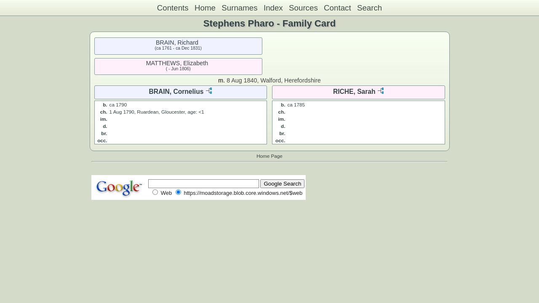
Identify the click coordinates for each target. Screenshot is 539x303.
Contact (337, 7)
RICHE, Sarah (354, 91)
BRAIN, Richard (177, 42)
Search (369, 7)
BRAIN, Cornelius (176, 91)
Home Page (269, 156)
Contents (173, 7)
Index (273, 7)
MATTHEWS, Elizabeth (177, 63)
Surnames (239, 7)
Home (205, 7)
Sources (303, 7)
